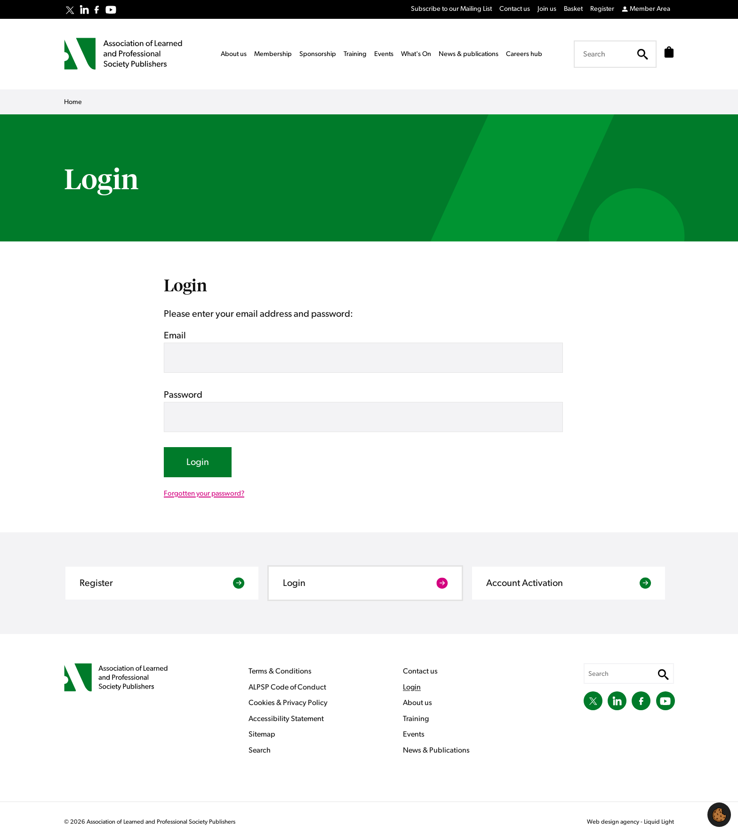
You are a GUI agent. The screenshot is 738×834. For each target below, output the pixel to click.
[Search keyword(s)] (612, 54)
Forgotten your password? (204, 493)
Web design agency (614, 822)
